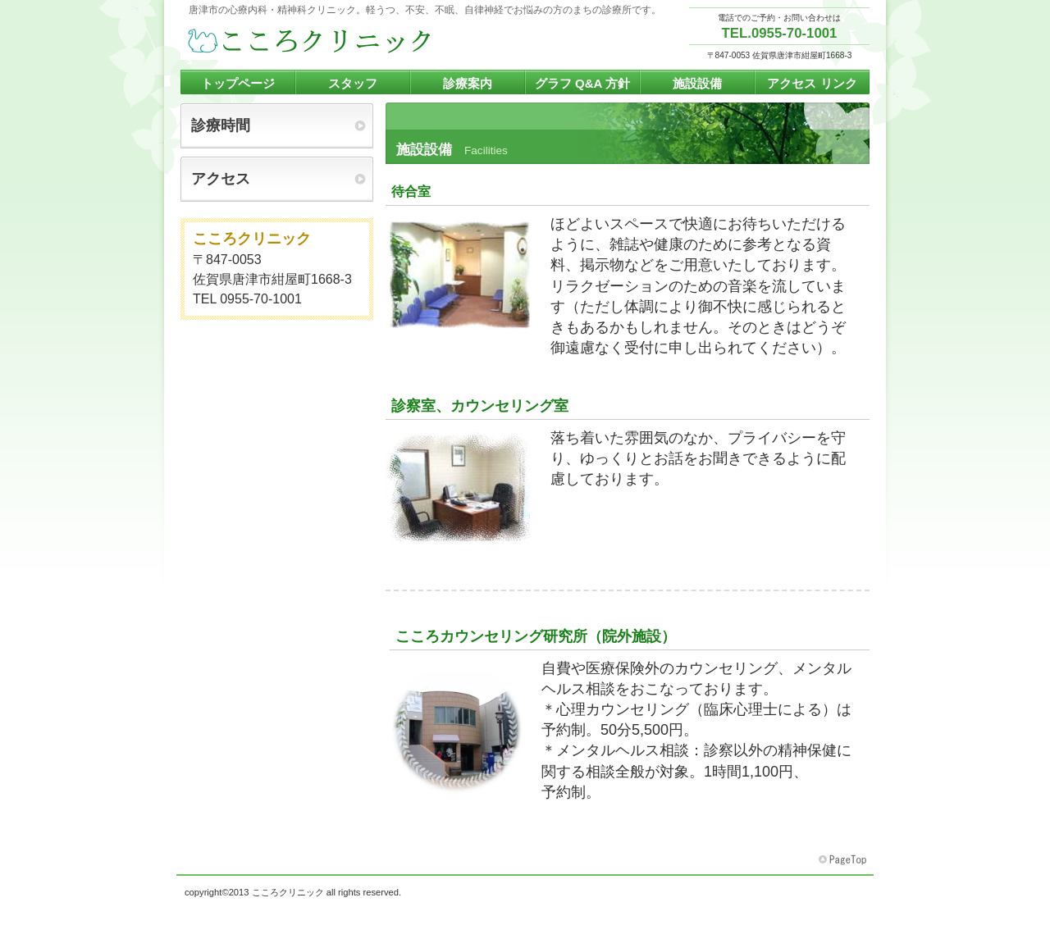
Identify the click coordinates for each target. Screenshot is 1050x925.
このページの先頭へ (844, 860)
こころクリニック (344, 42)
